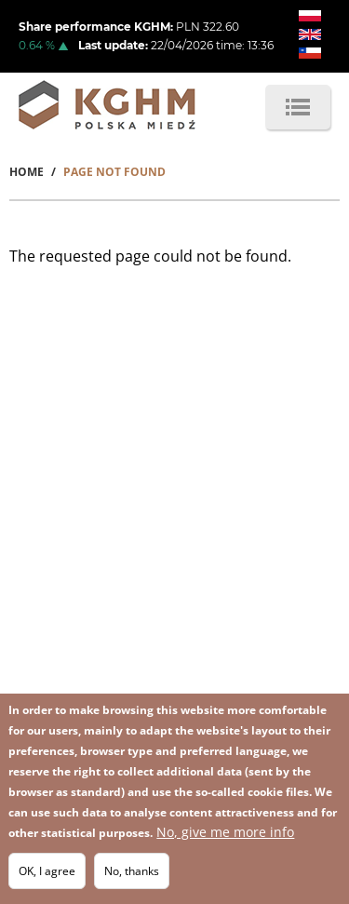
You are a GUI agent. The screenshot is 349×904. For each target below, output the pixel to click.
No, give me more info (225, 832)
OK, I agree (47, 871)
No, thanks (131, 871)
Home (26, 172)
